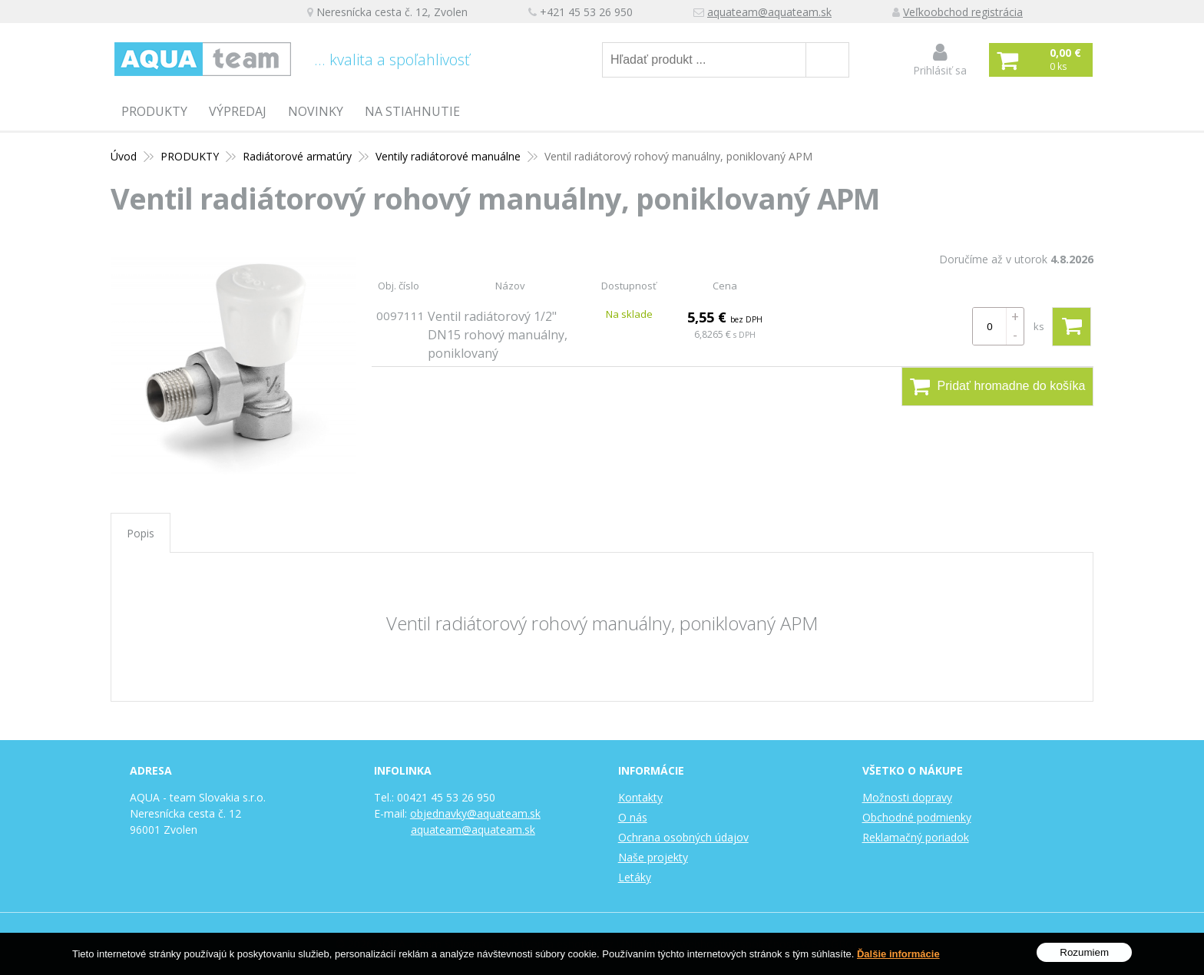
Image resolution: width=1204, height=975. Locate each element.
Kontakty (640, 797)
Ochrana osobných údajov (683, 837)
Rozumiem (1084, 952)
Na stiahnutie (412, 111)
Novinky (315, 111)
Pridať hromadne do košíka (998, 386)
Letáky (634, 877)
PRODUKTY (154, 111)
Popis (140, 533)
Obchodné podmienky (916, 817)
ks (1039, 326)
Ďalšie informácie (898, 954)
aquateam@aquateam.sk (769, 12)
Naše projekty (653, 857)
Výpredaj (237, 111)
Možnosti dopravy (907, 797)
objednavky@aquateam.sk (475, 813)
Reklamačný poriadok (915, 837)
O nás (632, 817)
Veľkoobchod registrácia (963, 12)
